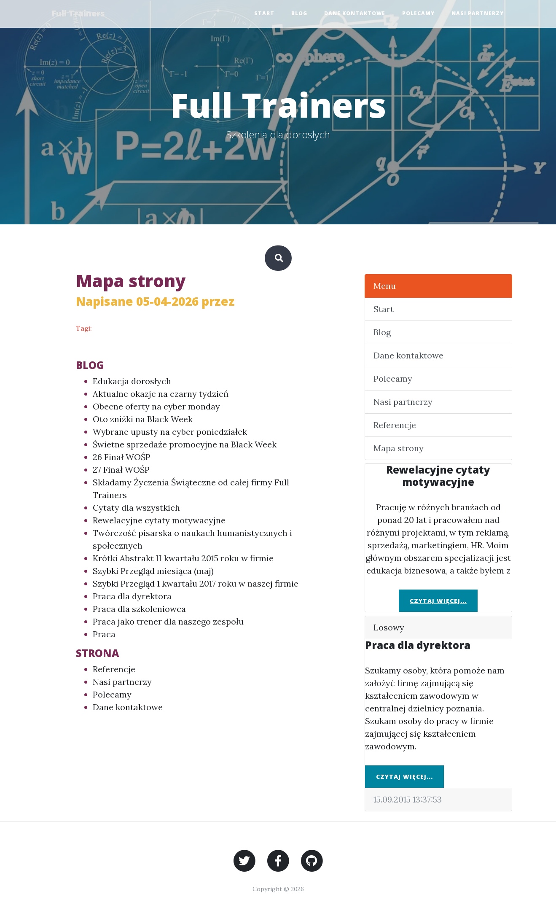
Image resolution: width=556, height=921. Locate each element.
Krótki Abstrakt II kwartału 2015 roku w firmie (183, 558)
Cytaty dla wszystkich (136, 507)
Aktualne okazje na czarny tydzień (160, 393)
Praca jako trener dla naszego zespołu (168, 621)
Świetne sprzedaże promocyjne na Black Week (185, 444)
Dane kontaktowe (354, 13)
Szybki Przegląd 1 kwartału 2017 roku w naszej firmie (195, 583)
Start (264, 13)
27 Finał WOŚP (121, 469)
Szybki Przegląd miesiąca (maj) (153, 571)
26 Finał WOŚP (121, 457)
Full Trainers (79, 13)
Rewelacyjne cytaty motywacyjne (159, 520)
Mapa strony (398, 448)
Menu (384, 285)
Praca (104, 634)
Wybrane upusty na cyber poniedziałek (170, 431)
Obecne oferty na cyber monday (156, 406)
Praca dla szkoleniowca (139, 608)
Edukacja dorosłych (132, 381)
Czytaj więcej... (438, 601)
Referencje (114, 669)
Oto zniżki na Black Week (143, 419)
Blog (299, 13)
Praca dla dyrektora (132, 596)
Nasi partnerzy (477, 13)
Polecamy (418, 13)
